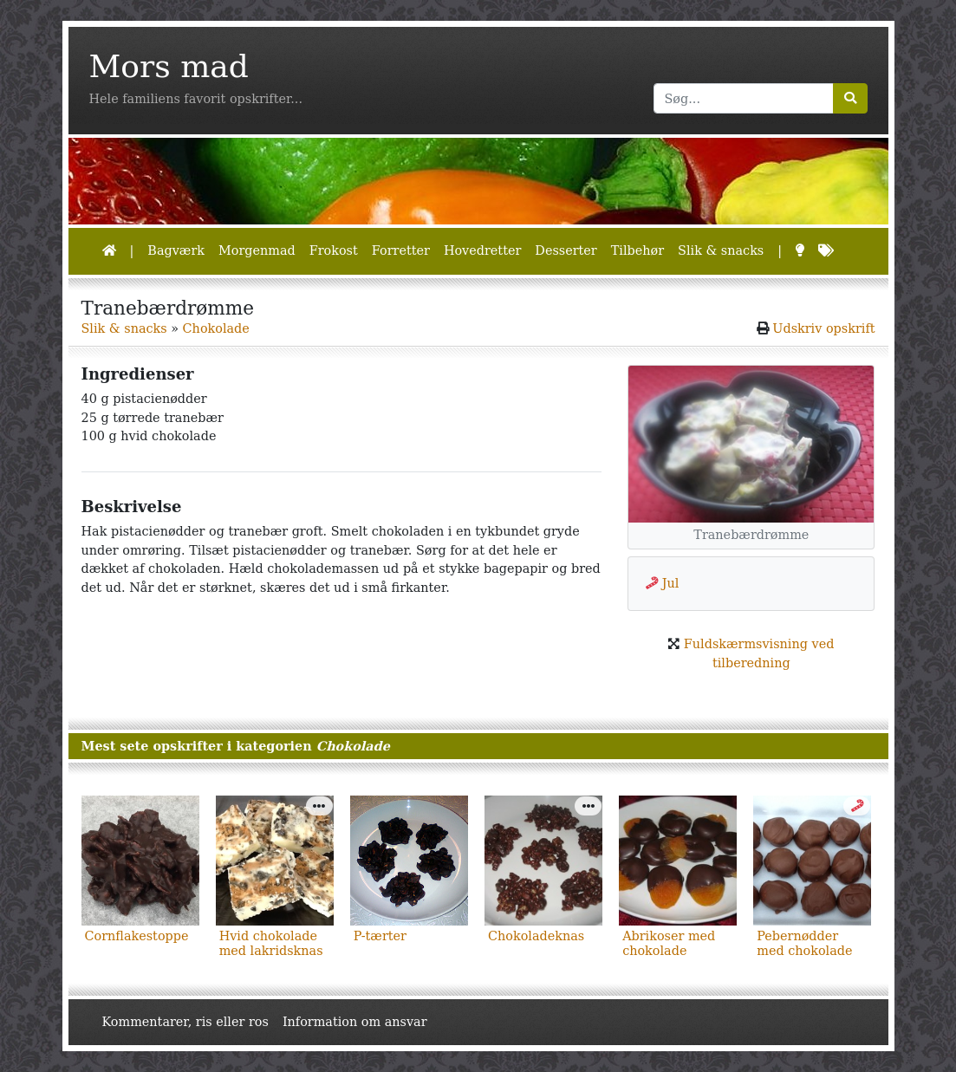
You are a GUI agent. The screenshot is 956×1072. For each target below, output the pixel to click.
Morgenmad (257, 250)
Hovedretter (482, 250)
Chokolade (216, 328)
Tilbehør (637, 250)
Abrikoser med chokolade (668, 943)
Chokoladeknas (536, 936)
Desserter (565, 250)
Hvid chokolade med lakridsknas (271, 943)
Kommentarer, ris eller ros (185, 1022)
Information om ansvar (355, 1022)
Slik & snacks (721, 250)
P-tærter (380, 936)
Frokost (333, 250)
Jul (671, 583)
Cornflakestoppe (137, 936)
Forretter (401, 250)
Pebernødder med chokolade (804, 943)
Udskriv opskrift (823, 328)
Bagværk (176, 250)
